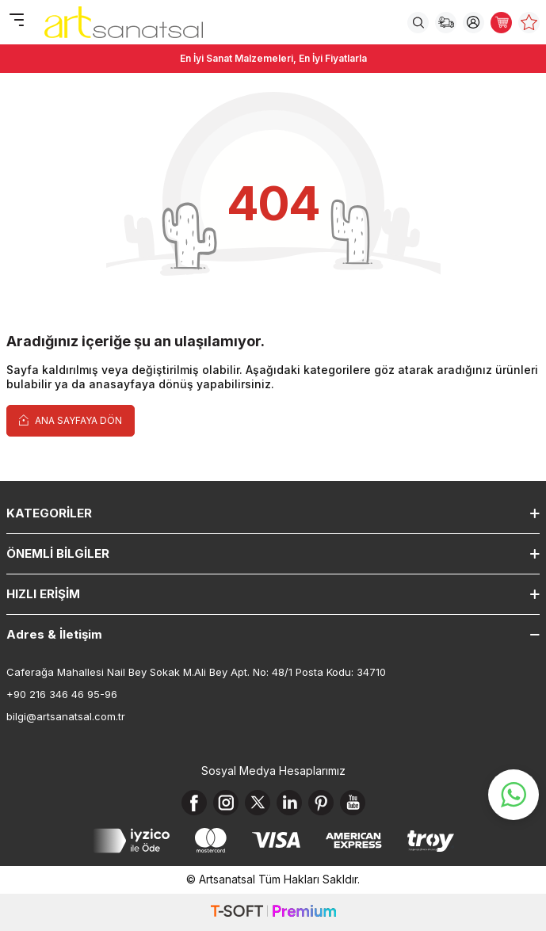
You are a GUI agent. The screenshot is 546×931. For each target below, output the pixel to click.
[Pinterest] (321, 802)
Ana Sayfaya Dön (70, 419)
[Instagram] (226, 802)
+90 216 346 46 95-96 (61, 694)
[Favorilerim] (529, 22)
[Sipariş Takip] (445, 22)
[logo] (123, 22)
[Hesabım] (473, 22)
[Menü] (16, 21)
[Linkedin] (289, 802)
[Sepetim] (501, 22)
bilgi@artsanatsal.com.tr (65, 716)
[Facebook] (194, 802)
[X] (257, 802)
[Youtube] (352, 802)
